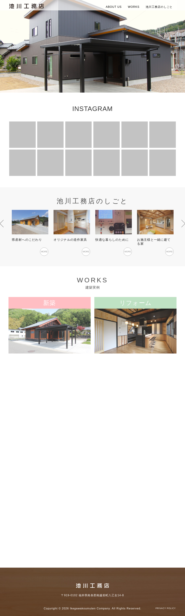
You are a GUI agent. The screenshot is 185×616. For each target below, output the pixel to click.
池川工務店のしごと (159, 6)
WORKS (133, 6)
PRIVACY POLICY (166, 608)
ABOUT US (114, 6)
